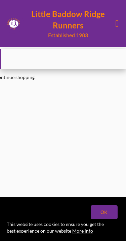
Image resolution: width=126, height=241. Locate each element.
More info (82, 231)
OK (104, 212)
